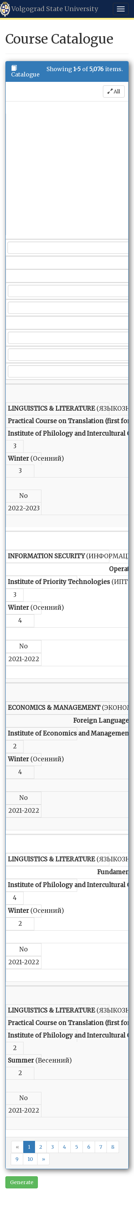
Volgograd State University (49, 9)
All (114, 91)
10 (30, 1159)
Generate (21, 1182)
